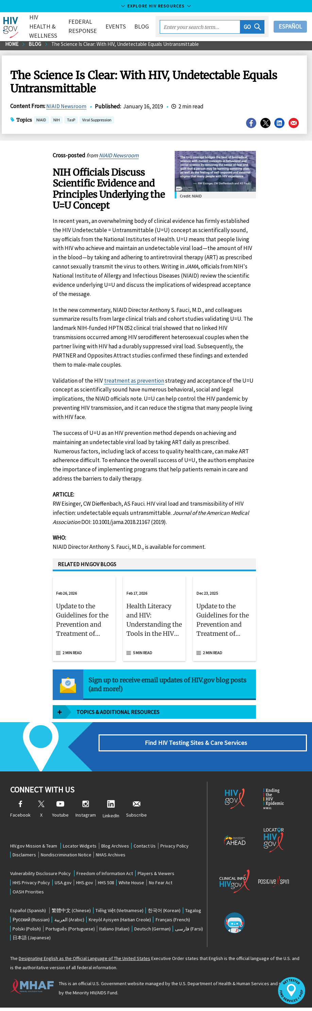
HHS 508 (115, 884)
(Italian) (162, 931)
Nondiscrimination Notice (70, 855)
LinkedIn (111, 812)
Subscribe (136, 812)
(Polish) (69, 931)
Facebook (20, 812)
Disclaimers (25, 855)
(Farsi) (71, 941)
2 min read (72, 655)
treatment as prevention (134, 383)
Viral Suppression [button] (97, 123)
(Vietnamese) (123, 912)
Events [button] (115, 26)
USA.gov (66, 884)
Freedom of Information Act (106, 874)
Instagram (85, 812)
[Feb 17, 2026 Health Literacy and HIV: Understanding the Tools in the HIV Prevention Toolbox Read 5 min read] (154, 621)
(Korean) (170, 912)
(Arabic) (96, 922)
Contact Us (151, 846)
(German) (32, 941)
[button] (252, 27)
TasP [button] (71, 123)
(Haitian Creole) (149, 922)
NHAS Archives (117, 855)
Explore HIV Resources (156, 5)
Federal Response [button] (82, 26)
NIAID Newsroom (67, 109)
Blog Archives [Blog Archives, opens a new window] (119, 846)
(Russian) (55, 922)
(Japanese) (111, 941)
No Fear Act (174, 884)
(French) (31, 931)
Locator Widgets (81, 846)
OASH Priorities (29, 893)
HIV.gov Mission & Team (33, 846)
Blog (141, 26)
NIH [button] (57, 123)
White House (143, 884)
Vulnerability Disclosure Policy (40, 874)
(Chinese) (72, 912)
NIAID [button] (41, 123)
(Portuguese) (115, 931)
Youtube (60, 812)
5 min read (142, 655)
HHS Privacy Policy (32, 884)
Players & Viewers (159, 874)
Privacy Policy (183, 846)
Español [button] (290, 26)
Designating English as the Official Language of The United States (84, 962)
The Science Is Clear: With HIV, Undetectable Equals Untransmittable (133, 46)
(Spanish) (28, 912)
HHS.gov (91, 884)
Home (12, 46)
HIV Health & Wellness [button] (46, 26)
